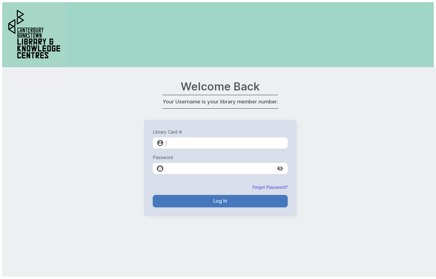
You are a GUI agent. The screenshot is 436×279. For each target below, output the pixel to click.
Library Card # (167, 132)
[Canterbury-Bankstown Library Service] (34, 64)
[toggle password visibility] (280, 168)
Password (163, 157)
